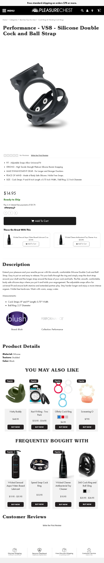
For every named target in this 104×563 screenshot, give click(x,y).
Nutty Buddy (16, 411)
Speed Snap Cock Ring (39, 484)
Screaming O (87, 411)
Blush (20, 329)
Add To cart (39, 221)
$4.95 (63, 422)
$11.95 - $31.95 (15, 496)
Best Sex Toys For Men (28, 20)
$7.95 (87, 419)
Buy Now (15, 427)
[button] (59, 416)
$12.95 (39, 495)
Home (5, 20)
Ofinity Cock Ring (63, 411)
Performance (57, 329)
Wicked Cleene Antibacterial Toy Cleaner (63, 485)
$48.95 (15, 419)
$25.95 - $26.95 (87, 498)
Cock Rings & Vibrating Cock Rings (51, 20)
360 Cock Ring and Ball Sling (87, 484)
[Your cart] (99, 10)
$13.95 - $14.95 (39, 420)
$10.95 (63, 496)
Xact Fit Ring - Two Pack (39, 413)
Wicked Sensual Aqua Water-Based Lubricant (16, 485)
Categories (13, 20)
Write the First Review (39, 155)
